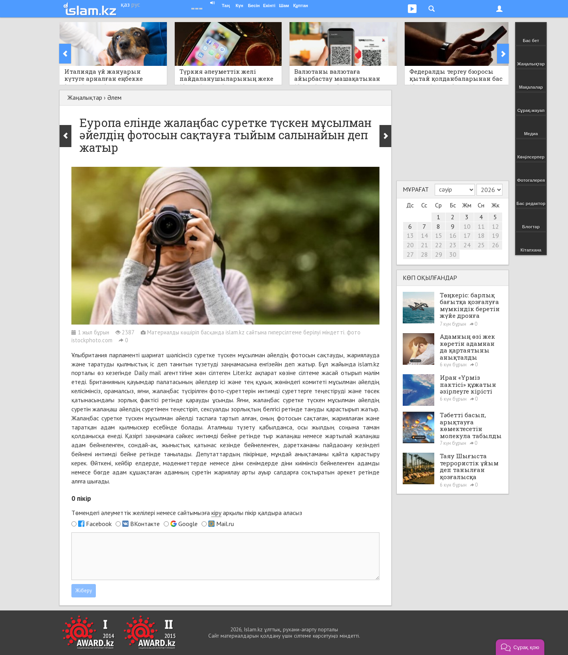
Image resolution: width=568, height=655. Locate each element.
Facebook (99, 524)
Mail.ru (225, 524)
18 (481, 235)
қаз (125, 4)
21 (424, 245)
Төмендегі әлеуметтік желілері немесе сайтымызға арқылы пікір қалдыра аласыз (186, 513)
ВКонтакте (145, 524)
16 (452, 235)
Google (188, 524)
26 (495, 245)
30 (452, 254)
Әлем (114, 97)
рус (135, 4)
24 (467, 245)
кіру (216, 513)
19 (495, 235)
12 (495, 226)
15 (438, 235)
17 (467, 235)
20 (410, 245)
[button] (520, 647)
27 (410, 254)
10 (467, 226)
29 (438, 254)
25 (481, 245)
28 (424, 254)
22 (438, 245)
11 (481, 226)
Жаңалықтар (84, 97)
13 (410, 235)
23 (452, 245)
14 (424, 235)
